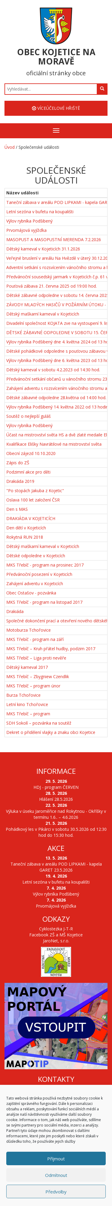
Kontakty (56, 1079)
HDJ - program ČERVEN (56, 787)
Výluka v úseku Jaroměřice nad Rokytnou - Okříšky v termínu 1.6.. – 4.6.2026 (56, 814)
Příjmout (56, 1159)
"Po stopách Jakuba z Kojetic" (35, 490)
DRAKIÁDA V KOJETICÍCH (30, 518)
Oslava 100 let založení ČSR (33, 500)
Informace (56, 771)
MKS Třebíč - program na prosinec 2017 (45, 565)
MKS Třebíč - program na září (35, 639)
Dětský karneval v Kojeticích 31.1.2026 (43, 249)
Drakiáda (15, 611)
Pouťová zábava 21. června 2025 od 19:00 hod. (51, 286)
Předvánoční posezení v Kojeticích (39, 574)
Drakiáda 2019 (20, 481)
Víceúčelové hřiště (56, 108)
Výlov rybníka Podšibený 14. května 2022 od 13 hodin (57, 407)
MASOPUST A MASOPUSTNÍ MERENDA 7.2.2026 (53, 239)
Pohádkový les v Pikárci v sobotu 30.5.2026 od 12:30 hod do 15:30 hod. (56, 832)
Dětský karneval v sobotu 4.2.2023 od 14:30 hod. (53, 370)
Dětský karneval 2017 (27, 667)
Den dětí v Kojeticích (26, 528)
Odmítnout (56, 1175)
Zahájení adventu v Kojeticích (34, 583)
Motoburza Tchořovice (28, 630)
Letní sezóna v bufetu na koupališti (39, 211)
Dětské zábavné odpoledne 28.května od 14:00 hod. (56, 397)
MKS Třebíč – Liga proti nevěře (36, 658)
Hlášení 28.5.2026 (56, 799)
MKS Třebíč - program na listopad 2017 (44, 602)
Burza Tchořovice (23, 695)
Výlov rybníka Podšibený (29, 221)
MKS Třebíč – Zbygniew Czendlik (37, 676)
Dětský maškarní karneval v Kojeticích (42, 314)
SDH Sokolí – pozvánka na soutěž (38, 723)
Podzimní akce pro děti (28, 472)
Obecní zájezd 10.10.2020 (31, 453)
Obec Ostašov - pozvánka (31, 593)
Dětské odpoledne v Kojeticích (35, 555)
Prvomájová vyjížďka (26, 230)
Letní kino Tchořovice (27, 704)
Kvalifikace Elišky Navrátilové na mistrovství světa (54, 444)
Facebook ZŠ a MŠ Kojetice (56, 935)
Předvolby (56, 1192)
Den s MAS (17, 509)
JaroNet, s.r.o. (56, 941)
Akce (56, 848)
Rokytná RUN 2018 (24, 537)
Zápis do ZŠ (17, 462)
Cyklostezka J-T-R (56, 929)
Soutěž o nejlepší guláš (28, 416)
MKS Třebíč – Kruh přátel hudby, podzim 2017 (50, 648)
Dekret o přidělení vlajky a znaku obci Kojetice (50, 732)
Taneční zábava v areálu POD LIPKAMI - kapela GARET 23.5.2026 (56, 867)
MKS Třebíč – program (28, 714)
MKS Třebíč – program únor (33, 686)
